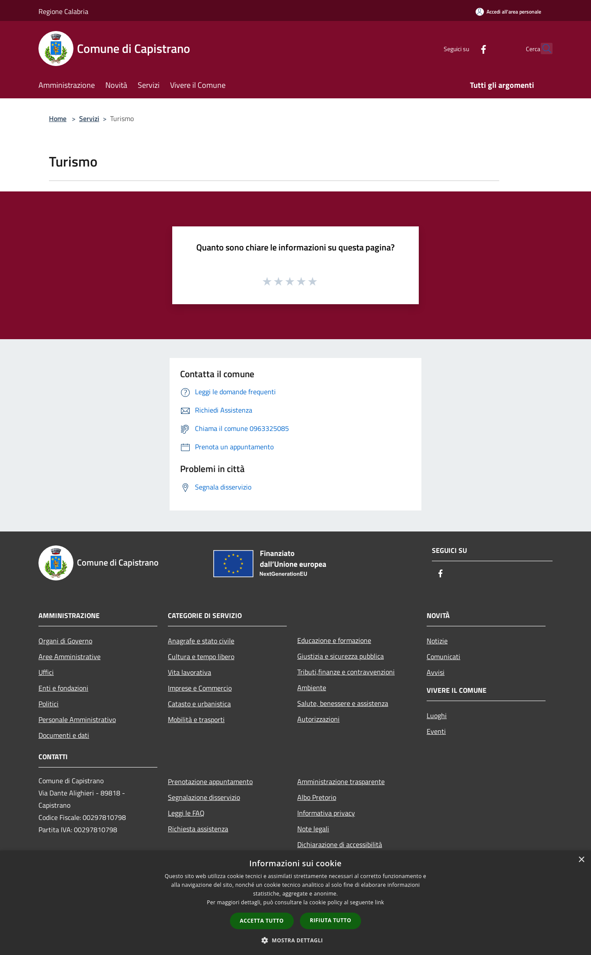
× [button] (581, 860)
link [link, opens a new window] (379, 902)
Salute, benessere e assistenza (342, 703)
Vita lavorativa (189, 672)
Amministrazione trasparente (341, 781)
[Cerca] (542, 48)
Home (57, 118)
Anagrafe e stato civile (201, 641)
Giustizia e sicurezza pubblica (340, 656)
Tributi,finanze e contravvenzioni (346, 672)
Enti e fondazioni (63, 688)
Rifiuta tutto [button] (330, 920)
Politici (48, 703)
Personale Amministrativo (77, 719)
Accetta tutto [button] (262, 920)
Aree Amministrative (69, 656)
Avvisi (436, 672)
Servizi (89, 118)
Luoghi (437, 715)
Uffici (46, 672)
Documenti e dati (63, 735)
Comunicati (443, 656)
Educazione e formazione (334, 640)
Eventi (436, 731)
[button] (295, 940)
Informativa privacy (326, 813)
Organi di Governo (65, 641)
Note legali (313, 828)
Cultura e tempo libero (201, 656)
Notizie (437, 641)
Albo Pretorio (316, 797)
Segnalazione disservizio (204, 797)
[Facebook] (464, 48)
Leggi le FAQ (186, 813)
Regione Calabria (63, 11)
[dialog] (295, 903)
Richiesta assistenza (198, 828)
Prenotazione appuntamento (210, 781)
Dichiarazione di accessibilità (339, 844)
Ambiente (311, 687)
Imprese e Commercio (200, 688)
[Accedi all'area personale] (508, 11)
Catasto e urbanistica (199, 703)
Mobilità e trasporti (196, 719)
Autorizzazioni (318, 719)
